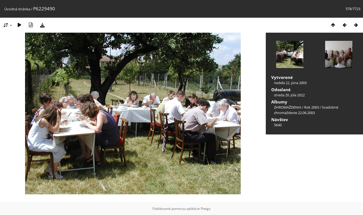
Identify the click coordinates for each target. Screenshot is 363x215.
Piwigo (206, 208)
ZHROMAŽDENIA (287, 107)
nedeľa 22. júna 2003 (290, 82)
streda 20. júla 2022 (289, 95)
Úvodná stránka (17, 9)
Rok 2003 (311, 107)
